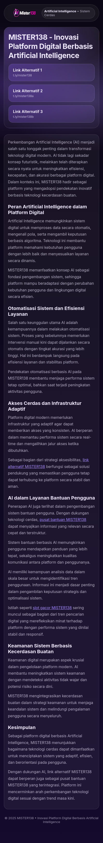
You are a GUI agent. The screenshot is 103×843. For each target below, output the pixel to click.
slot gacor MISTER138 (52, 608)
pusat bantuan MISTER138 (63, 519)
